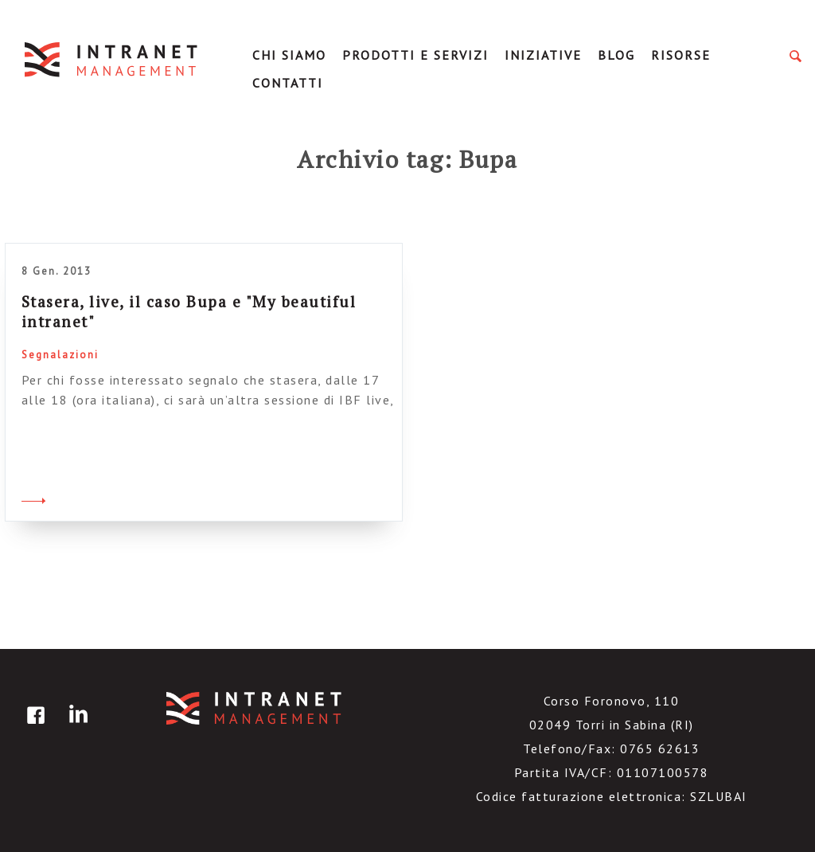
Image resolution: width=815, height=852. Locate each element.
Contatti (287, 83)
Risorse (681, 55)
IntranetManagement (112, 59)
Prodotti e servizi (415, 55)
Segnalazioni (60, 355)
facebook (33, 726)
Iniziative (543, 55)
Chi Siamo (289, 55)
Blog (616, 55)
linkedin (75, 726)
